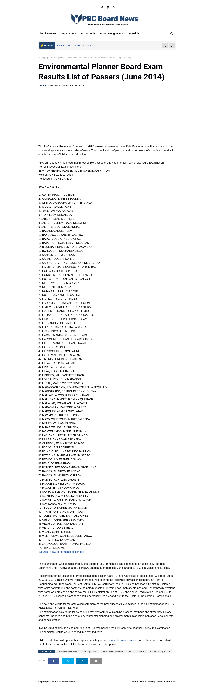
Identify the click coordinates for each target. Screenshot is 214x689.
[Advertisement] (107, 117)
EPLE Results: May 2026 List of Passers (76, 45)
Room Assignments (112, 33)
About (142, 681)
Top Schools (88, 33)
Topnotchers (68, 33)
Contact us (170, 681)
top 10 (141, 651)
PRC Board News (66, 681)
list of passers (90, 651)
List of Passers (47, 33)
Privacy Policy (155, 681)
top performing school (55, 58)
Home (41, 58)
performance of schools (112, 651)
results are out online (123, 640)
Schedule (134, 33)
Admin (42, 85)
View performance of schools (66, 551)
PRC (131, 651)
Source (43, 551)
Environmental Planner (68, 651)
